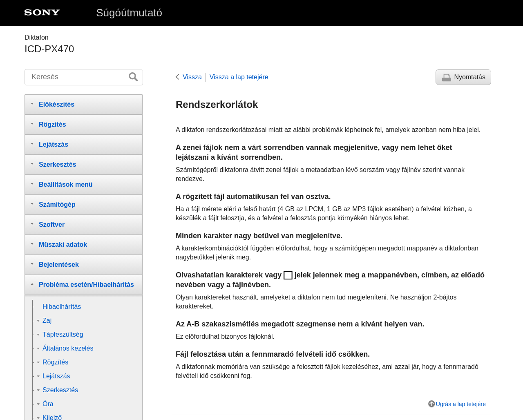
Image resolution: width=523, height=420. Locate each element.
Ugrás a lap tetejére (461, 404)
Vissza (192, 77)
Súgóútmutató (129, 13)
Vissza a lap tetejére (239, 77)
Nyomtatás (469, 77)
